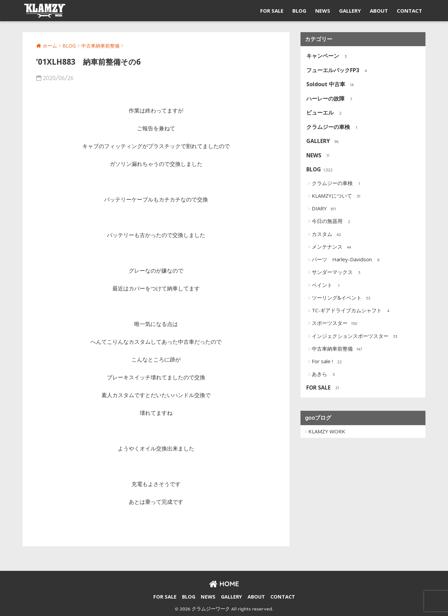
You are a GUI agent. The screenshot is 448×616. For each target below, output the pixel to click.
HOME (224, 583)
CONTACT (409, 10)
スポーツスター (335, 323)
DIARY (324, 209)
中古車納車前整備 (337, 349)
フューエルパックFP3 (338, 70)
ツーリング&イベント (342, 298)
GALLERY (350, 10)
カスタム (327, 235)
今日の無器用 (332, 222)
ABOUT (379, 10)
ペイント (327, 285)
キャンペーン (328, 56)
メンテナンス (332, 247)
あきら (325, 374)
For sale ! (328, 362)
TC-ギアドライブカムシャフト (352, 311)
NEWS (322, 10)
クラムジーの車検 (333, 127)
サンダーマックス (337, 272)
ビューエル (325, 113)
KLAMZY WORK (326, 431)
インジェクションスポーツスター (355, 336)
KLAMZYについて (337, 196)
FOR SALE (271, 10)
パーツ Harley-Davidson (347, 260)
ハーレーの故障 (330, 99)
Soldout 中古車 (331, 84)
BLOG (299, 10)
